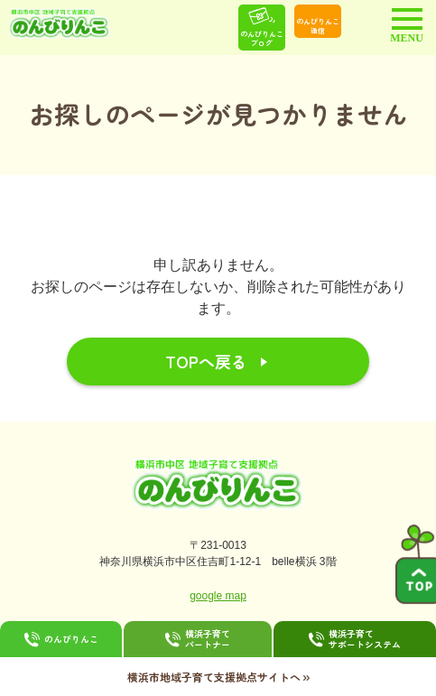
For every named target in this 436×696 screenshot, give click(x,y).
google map (218, 595)
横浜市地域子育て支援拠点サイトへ (218, 676)
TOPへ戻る (206, 361)
